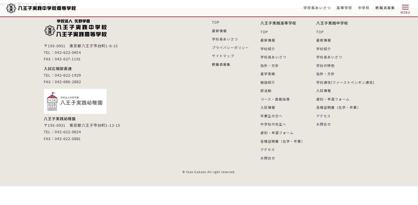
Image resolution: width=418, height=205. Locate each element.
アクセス (267, 147)
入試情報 (267, 106)
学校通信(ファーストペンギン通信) (345, 81)
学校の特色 (325, 65)
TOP (216, 22)
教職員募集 (385, 7)
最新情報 (219, 30)
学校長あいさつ (317, 7)
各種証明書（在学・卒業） (282, 139)
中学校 (364, 7)
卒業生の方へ (271, 114)
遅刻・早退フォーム (277, 131)
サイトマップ (223, 55)
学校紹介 (267, 48)
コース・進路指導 (275, 98)
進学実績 (267, 73)
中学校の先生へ (273, 123)
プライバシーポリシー (230, 47)
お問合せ (267, 156)
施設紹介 (267, 81)
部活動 (266, 89)
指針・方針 (269, 65)
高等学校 (344, 7)
